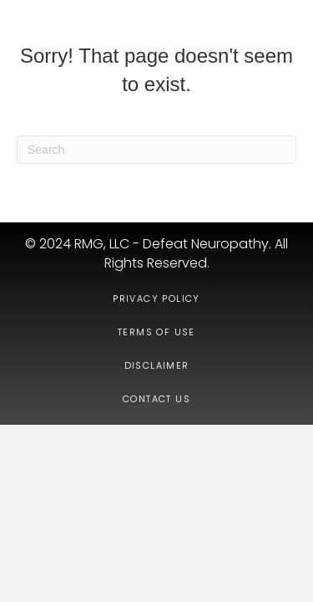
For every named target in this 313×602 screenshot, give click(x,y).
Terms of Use (156, 332)
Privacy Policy (156, 298)
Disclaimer (156, 365)
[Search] (156, 149)
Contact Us (156, 399)
